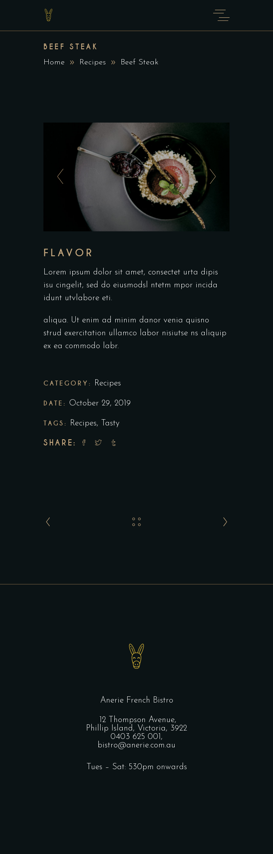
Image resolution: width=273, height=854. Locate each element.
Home (54, 62)
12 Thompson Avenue (137, 720)
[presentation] (57, 177)
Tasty (110, 423)
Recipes (92, 62)
